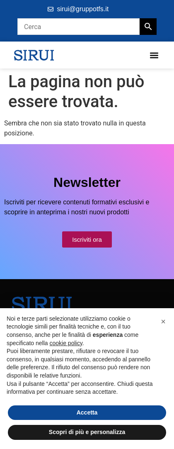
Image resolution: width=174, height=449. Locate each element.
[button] (154, 55)
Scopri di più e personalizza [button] (87, 432)
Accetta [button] (87, 412)
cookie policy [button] (66, 343)
